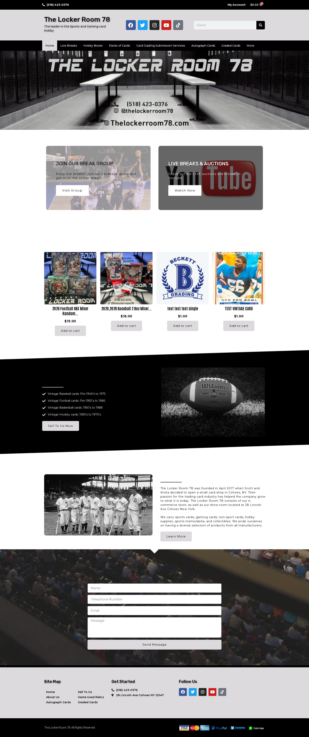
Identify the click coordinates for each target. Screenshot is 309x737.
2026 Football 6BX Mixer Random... (70, 311)
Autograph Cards (203, 45)
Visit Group (72, 190)
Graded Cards (231, 45)
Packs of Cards (119, 45)
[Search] (260, 25)
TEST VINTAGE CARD (239, 308)
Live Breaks (68, 45)
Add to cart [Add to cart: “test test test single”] (182, 326)
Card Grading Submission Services (160, 45)
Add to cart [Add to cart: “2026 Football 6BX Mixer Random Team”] (70, 331)
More (250, 45)
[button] (98, 505)
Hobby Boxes (93, 45)
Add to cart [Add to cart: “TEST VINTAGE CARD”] (238, 326)
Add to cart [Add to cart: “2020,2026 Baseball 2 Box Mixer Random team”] (126, 326)
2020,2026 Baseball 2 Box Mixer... (126, 308)
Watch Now (185, 190)
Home (49, 45)
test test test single (182, 308)
